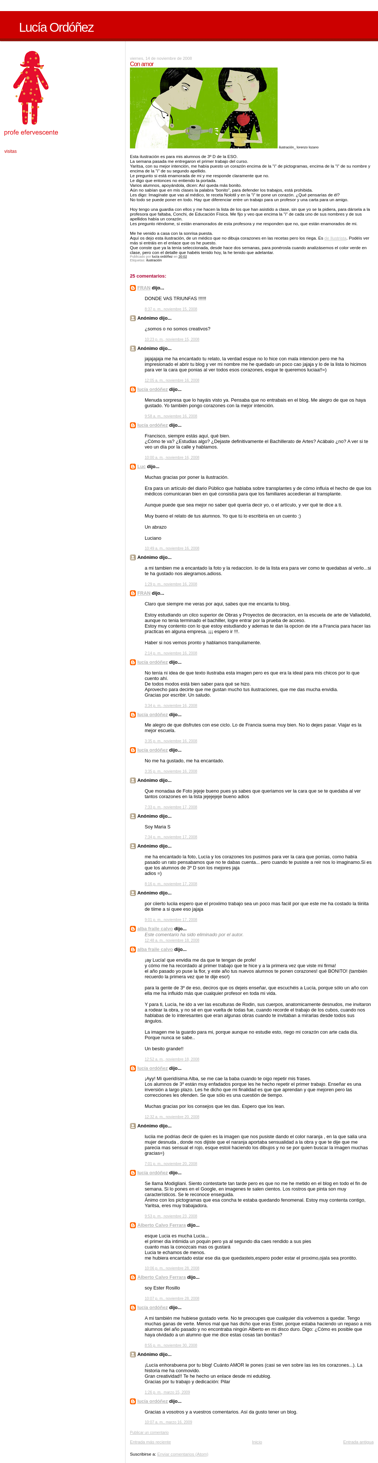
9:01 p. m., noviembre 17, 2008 (171, 920)
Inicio (257, 1441)
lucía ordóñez (152, 389)
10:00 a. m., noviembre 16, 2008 (172, 458)
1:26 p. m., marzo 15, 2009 (167, 1392)
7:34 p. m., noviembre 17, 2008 (171, 837)
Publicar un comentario (149, 1433)
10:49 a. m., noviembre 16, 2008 (172, 548)
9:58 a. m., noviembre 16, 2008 (171, 416)
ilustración (154, 260)
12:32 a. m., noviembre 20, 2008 (172, 1117)
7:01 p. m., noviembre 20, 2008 (171, 1164)
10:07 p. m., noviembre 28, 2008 (172, 1299)
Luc (141, 466)
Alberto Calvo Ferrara (161, 1225)
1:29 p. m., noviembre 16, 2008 (171, 584)
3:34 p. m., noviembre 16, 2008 (171, 706)
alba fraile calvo (155, 928)
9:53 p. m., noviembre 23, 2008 (171, 1216)
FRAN (144, 288)
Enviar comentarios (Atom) (182, 1454)
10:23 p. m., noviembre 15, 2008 (172, 339)
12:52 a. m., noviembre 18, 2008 (172, 1059)
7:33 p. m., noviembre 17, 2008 (171, 807)
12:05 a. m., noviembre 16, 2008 (172, 380)
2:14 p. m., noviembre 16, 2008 (171, 653)
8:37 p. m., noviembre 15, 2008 (171, 309)
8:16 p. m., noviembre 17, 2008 (171, 884)
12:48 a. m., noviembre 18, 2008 (172, 940)
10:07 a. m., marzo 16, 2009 (168, 1422)
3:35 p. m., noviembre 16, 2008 (171, 741)
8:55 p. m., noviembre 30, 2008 (171, 1345)
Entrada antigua (358, 1441)
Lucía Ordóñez (56, 27)
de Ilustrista (335, 238)
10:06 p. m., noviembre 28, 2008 (172, 1268)
